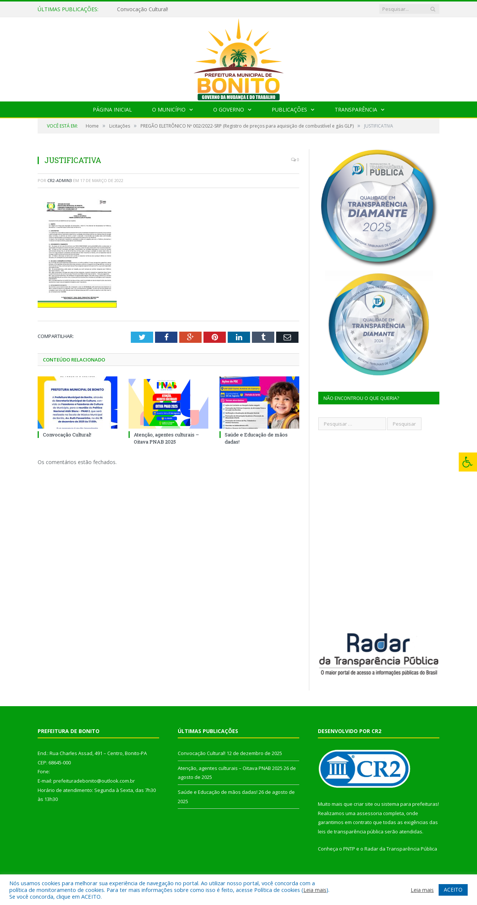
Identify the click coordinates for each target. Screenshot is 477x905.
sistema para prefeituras (409, 804)
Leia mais (314, 889)
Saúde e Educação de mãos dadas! (218, 792)
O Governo (228, 109)
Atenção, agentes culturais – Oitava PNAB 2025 (166, 438)
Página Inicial (112, 109)
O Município (169, 109)
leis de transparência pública (350, 831)
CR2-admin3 (59, 180)
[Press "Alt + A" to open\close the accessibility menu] (468, 462)
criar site (363, 804)
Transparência (356, 109)
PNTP (349, 848)
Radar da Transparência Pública (400, 848)
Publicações (289, 109)
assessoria (369, 813)
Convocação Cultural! (142, 9)
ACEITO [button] (453, 889)
